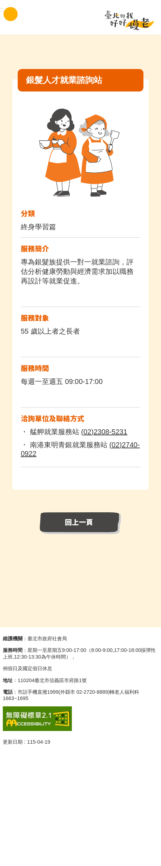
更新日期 (13, 742)
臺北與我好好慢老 (129, 20)
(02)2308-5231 (104, 432)
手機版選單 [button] (11, 14)
